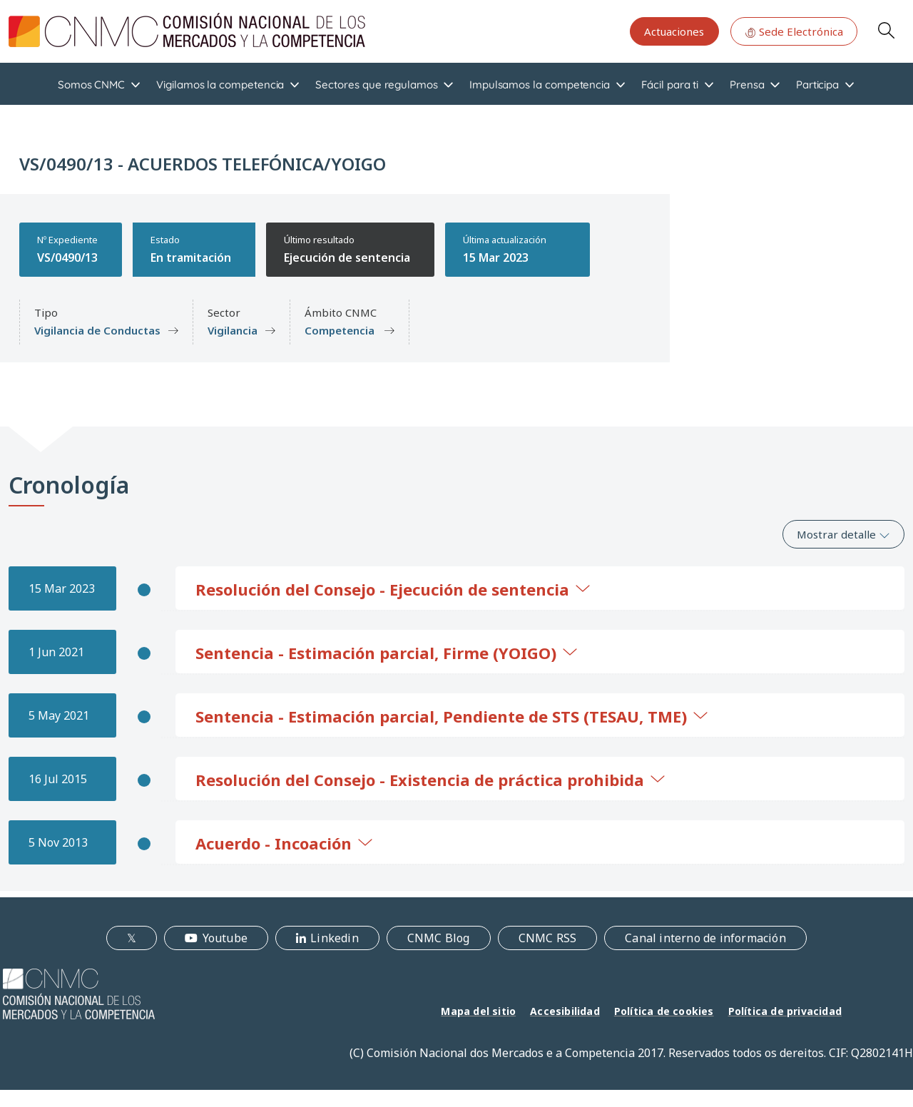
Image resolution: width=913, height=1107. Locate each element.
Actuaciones (674, 31)
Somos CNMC (91, 84)
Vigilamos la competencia (220, 84)
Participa (817, 84)
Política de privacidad (785, 1011)
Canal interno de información (705, 938)
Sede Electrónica (794, 31)
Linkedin (334, 938)
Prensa (747, 84)
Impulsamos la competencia (539, 84)
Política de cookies (664, 1011)
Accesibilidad (565, 1011)
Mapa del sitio (478, 1011)
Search (886, 30)
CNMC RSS (548, 938)
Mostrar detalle (843, 534)
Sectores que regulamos (376, 84)
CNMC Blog (438, 938)
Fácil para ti (669, 84)
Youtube (225, 938)
